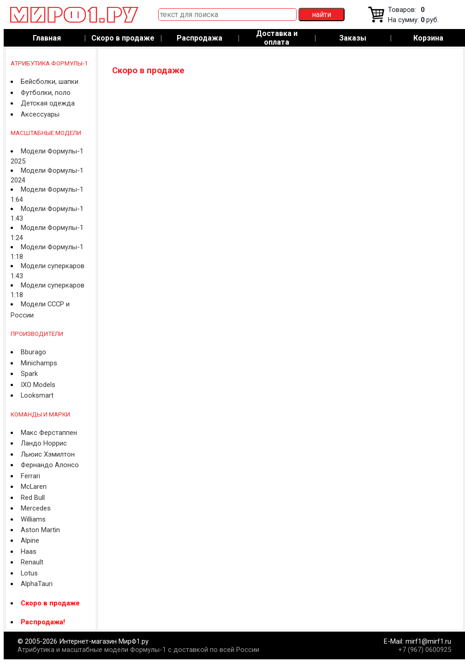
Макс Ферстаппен (49, 432)
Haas (28, 551)
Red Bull (33, 497)
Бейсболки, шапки (49, 81)
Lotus (29, 573)
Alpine (30, 540)
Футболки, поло (46, 92)
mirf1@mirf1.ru (428, 641)
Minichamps (39, 363)
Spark (29, 374)
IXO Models (38, 385)
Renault (32, 562)
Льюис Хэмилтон (48, 454)
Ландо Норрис (44, 443)
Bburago (33, 352)
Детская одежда (48, 103)
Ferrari (30, 476)
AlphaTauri (37, 584)
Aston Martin (40, 530)
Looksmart (37, 395)
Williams (33, 519)
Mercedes (36, 508)
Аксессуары (40, 114)
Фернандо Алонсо (50, 465)
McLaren (34, 486)
